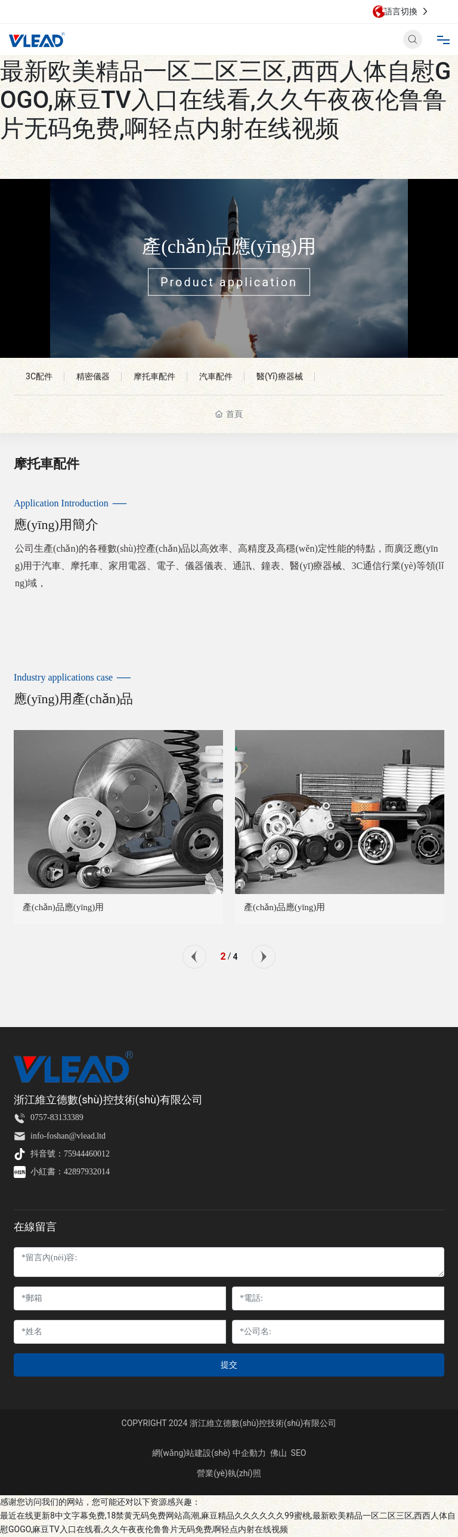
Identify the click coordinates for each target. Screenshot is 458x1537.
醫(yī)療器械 (279, 376)
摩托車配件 (154, 376)
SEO (299, 1453)
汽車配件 (216, 376)
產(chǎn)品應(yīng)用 (229, 246)
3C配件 (39, 376)
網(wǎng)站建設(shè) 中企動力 (209, 1453)
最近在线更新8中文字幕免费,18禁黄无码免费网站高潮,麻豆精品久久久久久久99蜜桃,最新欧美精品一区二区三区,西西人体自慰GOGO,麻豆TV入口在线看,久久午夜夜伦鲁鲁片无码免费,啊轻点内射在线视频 (225, 71)
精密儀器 (93, 376)
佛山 (278, 1453)
